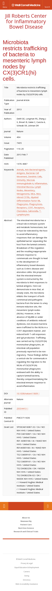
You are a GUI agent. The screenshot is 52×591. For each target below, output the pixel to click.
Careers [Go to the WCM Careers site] (27, 571)
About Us (26, 518)
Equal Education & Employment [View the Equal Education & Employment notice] (27, 567)
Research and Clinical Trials (26, 531)
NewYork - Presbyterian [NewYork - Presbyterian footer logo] (26, 549)
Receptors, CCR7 (25, 207)
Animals (20, 169)
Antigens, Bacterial (25, 173)
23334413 (22, 408)
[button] (47, 5)
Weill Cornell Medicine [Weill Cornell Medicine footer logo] (26, 543)
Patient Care (26, 524)
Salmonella (33, 211)
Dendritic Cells (35, 176)
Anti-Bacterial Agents (35, 169)
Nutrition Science (26, 528)
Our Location (4, 506)
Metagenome (23, 193)
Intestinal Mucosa (25, 186)
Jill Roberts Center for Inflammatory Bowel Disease (26, 21)
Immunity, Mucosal (25, 180)
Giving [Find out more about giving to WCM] (26, 576)
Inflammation (41, 183)
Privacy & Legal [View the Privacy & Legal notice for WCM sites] (27, 563)
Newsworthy (26, 521)
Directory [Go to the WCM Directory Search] (26, 580)
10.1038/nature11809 (27, 393)
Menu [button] (5, 7)
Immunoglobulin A (25, 183)
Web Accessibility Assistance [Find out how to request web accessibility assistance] (27, 584)
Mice (33, 193)
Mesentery (29, 190)
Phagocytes (22, 204)
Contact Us (48, 506)
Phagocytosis (35, 204)
